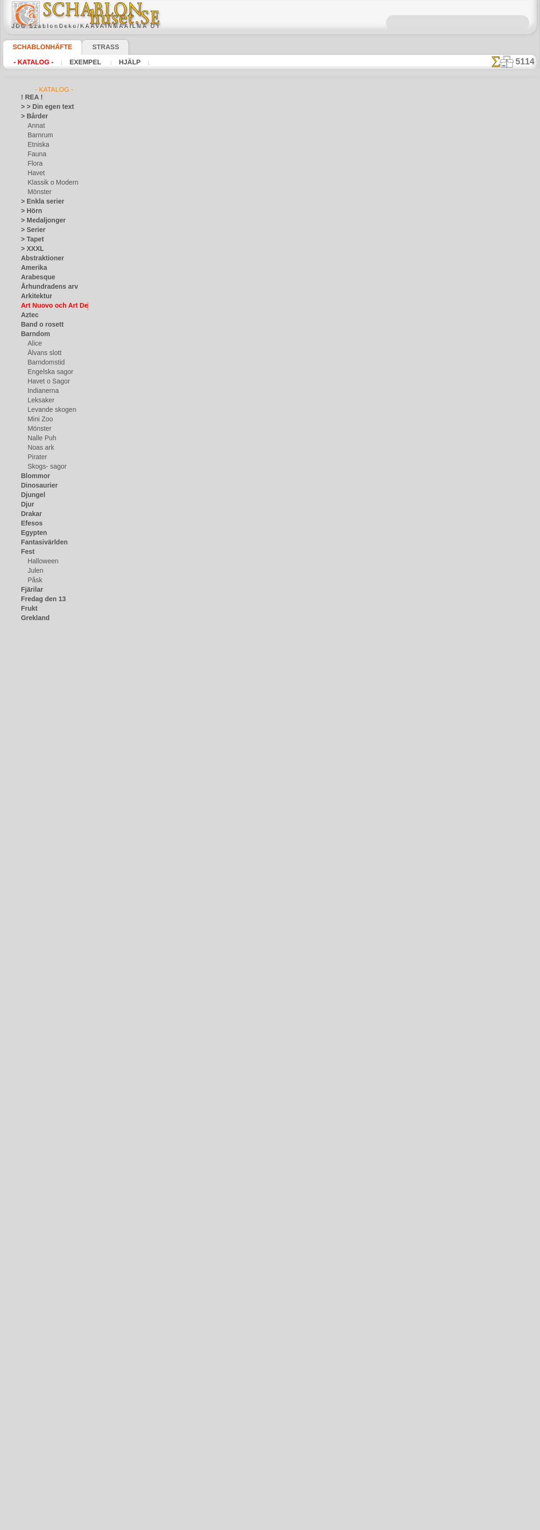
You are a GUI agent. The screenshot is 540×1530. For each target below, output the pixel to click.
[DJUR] (37, 1016)
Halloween (40, 561)
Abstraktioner (39, 258)
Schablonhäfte (37, 47)
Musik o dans (38, 788)
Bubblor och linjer (218, 901)
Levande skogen (48, 410)
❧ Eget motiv (38, 1063)
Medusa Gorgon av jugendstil (235, 1110)
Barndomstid (44, 362)
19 (379, 165)
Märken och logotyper (49, 751)
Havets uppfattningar (49, 637)
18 (365, 165)
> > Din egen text (42, 107)
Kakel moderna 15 (218, 553)
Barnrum (39, 135)
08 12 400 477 (286, 1381)
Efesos (29, 523)
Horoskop (33, 656)
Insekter (31, 675)
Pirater (36, 457)
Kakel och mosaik (43, 684)
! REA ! (29, 97)
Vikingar (31, 959)
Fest (26, 552)
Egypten (31, 533)
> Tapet (30, 239)
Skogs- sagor (44, 467)
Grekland (33, 618)
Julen (34, 571)
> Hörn (29, 211)
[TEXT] (36, 1054)
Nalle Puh (39, 438)
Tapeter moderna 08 (221, 1040)
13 (297, 165)
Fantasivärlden (40, 542)
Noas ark (39, 448)
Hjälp (117, 62)
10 (257, 165)
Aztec (28, 315)
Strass (91, 47)
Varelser (32, 940)
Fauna (35, 154)
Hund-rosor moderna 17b (229, 194)
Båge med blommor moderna (235, 480)
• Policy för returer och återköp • (270, 1492)
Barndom (33, 334)
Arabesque (35, 277)
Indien (29, 665)
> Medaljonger (39, 220)
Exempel (78, 62)
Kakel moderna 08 (218, 692)
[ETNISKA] (41, 1025)
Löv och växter (40, 741)
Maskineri (34, 760)
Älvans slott (43, 353)
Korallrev (33, 722)
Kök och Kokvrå (41, 713)
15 (325, 165)
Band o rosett (39, 324)
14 (311, 165)
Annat (35, 126)
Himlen (30, 646)
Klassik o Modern (50, 182)
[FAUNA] (39, 1035)
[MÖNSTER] (43, 1044)
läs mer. (330, 1522)
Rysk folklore (37, 845)
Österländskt (38, 807)
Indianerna (41, 391)
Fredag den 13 (39, 599)
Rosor (28, 836)
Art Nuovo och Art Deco (52, 306)
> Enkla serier (38, 201)
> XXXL (30, 249)
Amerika (31, 268)
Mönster (38, 192)
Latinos (31, 732)
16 (338, 165)
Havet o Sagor (45, 381)
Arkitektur (34, 296)
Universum (35, 930)
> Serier (30, 230)
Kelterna (32, 694)
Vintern (30, 968)
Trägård (31, 921)
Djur (26, 504)
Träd (26, 911)
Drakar (30, 514)
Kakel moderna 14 (218, 623)
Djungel (30, 495)
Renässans (35, 826)
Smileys (30, 883)
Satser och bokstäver (48, 855)
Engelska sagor (46, 372)
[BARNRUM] (44, 1006)
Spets (28, 893)
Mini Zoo (39, 419)
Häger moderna (214, 267)
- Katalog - (31, 62)
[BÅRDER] (41, 997)
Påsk (33, 580)
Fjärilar (30, 590)
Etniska (37, 145)
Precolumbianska (43, 817)
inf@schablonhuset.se (290, 1398)
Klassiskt (33, 703)
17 (352, 165)
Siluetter (32, 864)
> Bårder (32, 116)
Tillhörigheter (38, 902)
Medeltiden (35, 769)
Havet (35, 173)
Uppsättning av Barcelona (230, 1183)
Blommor (33, 476)
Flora (34, 164)
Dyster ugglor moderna (226, 337)
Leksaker (39, 400)
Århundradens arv (44, 287)
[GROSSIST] (37, 978)
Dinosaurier (36, 485)
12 (283, 165)
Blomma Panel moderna (227, 406)
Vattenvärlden (39, 949)
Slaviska (31, 874)
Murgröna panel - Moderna (231, 971)
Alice (33, 343)
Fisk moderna (211, 762)
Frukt (28, 609)
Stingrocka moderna (222, 832)
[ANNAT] (39, 987)
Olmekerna (35, 798)
